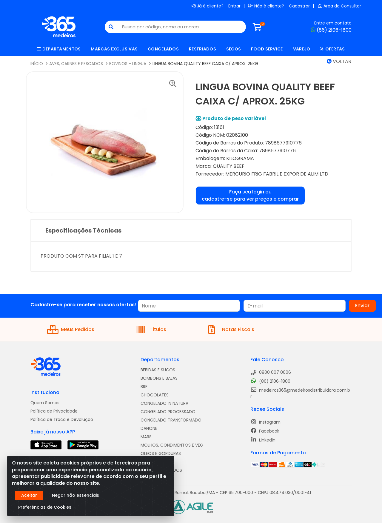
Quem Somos (44, 403)
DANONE (149, 428)
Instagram (265, 422)
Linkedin (262, 440)
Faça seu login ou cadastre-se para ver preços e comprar (250, 195)
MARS (146, 437)
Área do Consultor (339, 6)
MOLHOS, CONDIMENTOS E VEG (172, 445)
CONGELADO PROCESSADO (168, 412)
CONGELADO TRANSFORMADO (171, 420)
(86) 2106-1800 (331, 30)
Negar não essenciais (75, 495)
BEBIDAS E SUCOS (158, 370)
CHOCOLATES (155, 395)
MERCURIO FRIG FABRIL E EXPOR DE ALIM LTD (276, 173)
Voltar (339, 61)
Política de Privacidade (54, 411)
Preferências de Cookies (44, 507)
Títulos (151, 329)
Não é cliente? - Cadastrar (279, 6)
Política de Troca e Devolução (61, 419)
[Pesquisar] (111, 27)
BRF (144, 387)
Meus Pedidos (70, 329)
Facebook (264, 431)
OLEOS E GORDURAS (161, 453)
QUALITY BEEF (228, 166)
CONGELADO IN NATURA (164, 403)
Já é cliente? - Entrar (216, 6)
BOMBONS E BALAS (159, 378)
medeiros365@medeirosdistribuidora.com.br (300, 393)
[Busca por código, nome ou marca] (181, 27)
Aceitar (29, 495)
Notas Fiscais (231, 329)
